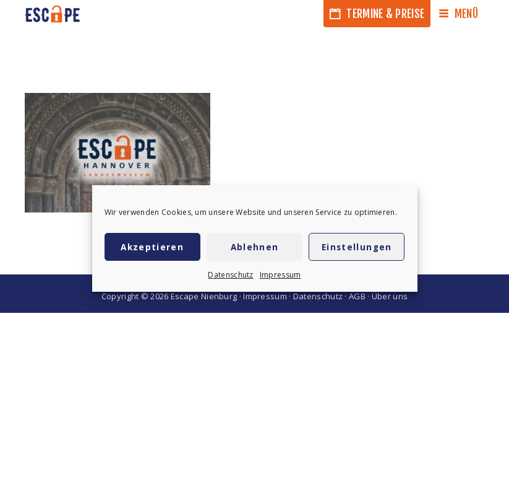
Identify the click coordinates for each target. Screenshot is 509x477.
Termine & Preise (377, 13)
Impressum (280, 274)
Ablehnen (255, 247)
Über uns (390, 296)
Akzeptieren (152, 247)
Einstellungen (357, 247)
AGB (357, 296)
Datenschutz (230, 274)
